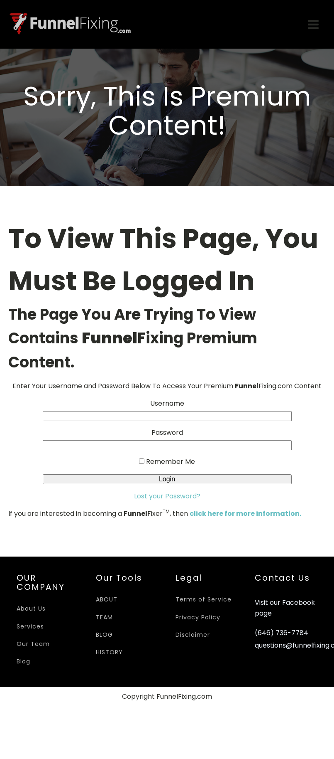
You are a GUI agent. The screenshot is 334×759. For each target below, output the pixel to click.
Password (167, 432)
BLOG (104, 635)
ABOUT (106, 599)
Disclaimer (193, 635)
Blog (23, 661)
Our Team (33, 644)
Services (30, 626)
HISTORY (109, 652)
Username (167, 403)
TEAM (104, 617)
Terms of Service (204, 599)
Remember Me (167, 461)
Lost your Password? (167, 496)
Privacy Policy (198, 617)
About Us (31, 608)
